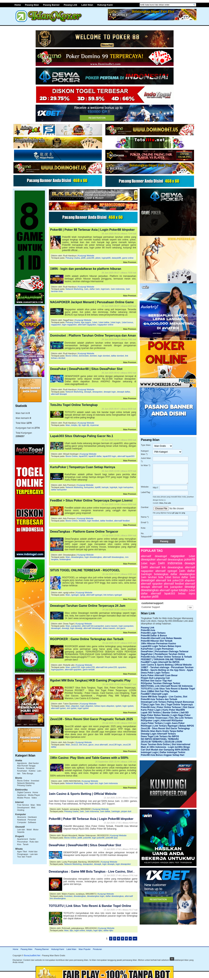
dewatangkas (77, 557)
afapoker (75, 706)
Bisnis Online (23, 780)
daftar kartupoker (59, 489)
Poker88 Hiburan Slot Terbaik (157, 641)
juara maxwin (111, 626)
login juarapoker (126, 626)
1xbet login (115, 322)
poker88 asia (111, 838)
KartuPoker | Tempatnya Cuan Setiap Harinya (82, 467)
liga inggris (86, 322)
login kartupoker (125, 487)
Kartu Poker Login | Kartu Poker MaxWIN (163, 710)
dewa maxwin (109, 628)
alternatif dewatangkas (113, 557)
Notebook (21, 820)
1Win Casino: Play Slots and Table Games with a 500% (89, 757)
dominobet (83, 356)
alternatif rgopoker (73, 669)
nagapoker (56, 324)
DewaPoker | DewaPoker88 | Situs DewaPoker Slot (86, 368)
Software (32, 822)
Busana (20, 768)
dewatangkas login (95, 896)
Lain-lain (21, 829)
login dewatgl (76, 628)
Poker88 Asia (148, 630)
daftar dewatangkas (115, 896)
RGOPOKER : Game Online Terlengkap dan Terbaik (87, 639)
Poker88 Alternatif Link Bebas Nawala (161, 638)
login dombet (104, 356)
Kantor (33, 839)
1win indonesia (117, 289)
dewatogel (56, 628)
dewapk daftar (123, 392)
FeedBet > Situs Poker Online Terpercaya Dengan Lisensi (91, 500)
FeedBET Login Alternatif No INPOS (160, 662)
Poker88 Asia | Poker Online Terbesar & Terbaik (166, 656)
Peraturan (97, 949)
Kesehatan (22, 771)
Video (34, 798)
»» (135, 938)
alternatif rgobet (58, 708)
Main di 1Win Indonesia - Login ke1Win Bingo (165, 747)
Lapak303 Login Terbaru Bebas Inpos (161, 646)
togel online (79, 930)
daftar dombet (117, 356)
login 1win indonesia (108, 783)
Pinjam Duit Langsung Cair (155, 678)
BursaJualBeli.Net (32, 955)
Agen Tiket (22, 851)
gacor (90, 744)
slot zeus (83, 744)
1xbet (94, 322)
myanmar (94, 425)
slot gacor (120, 628)
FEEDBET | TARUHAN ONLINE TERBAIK (163, 659)
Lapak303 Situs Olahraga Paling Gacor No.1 (81, 436)
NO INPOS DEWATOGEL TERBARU (160, 739)
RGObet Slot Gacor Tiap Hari (156, 680)
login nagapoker (69, 324)
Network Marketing (26, 783)
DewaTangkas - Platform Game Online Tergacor (84, 531)
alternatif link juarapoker (93, 626)
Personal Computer (26, 821)
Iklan (33, 805)
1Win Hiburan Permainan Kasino (158, 643)
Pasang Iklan (32, 5)
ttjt (79, 425)
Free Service (23, 805)
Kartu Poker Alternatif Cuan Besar (159, 675)
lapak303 (83, 456)
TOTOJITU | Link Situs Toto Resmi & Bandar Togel (168, 688)
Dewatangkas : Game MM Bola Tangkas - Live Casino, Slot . (91, 871)
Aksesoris (21, 817)
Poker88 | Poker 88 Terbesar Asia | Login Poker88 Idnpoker (92, 229)
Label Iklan (87, 5)
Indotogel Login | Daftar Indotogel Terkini (163, 752)
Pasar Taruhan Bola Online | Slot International (165, 744)
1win (86, 289)
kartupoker (89, 487)
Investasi (35, 780)
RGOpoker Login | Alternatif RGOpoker (162, 720)
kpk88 (97, 487)
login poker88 (98, 838)
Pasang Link (70, 5)
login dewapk (108, 864)
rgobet (118, 706)
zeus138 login (115, 744)
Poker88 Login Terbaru (153, 633)
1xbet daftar (103, 322)
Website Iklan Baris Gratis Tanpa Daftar (162, 731)
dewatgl (65, 628)
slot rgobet (71, 708)
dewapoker (97, 392)
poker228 (75, 667)
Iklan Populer (85, 949)
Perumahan (22, 842)
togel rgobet (83, 708)
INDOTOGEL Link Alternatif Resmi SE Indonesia (167, 686)
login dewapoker (123, 864)
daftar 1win (95, 289)
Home (15, 949)
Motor (35, 829)
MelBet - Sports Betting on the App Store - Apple (167, 670)
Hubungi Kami (105, 5)
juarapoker (76, 626)
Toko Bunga (27, 773)
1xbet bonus (127, 322)
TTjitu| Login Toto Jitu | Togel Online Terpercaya (167, 704)
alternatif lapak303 (125, 456)
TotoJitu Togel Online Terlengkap (74, 405)
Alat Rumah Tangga (26, 766)
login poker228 (88, 667)
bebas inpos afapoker (104, 706)
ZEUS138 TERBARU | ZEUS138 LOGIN (161, 741)
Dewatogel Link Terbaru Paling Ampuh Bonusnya (167, 702)
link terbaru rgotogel (112, 595)
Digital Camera (24, 792)
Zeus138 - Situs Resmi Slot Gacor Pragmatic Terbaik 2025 (91, 719)
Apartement (22, 839)
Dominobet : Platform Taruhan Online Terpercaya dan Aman (93, 335)
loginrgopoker (57, 669)
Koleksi (32, 771)
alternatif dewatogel (92, 628)
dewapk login (110, 392)
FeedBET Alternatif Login (154, 694)
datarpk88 (116, 258)
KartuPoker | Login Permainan (157, 649)
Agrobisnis (22, 763)
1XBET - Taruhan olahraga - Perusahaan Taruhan (167, 667)
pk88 (83, 258)
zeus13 (74, 744)
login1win (105, 289)
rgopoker (122, 667)
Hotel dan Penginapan (27, 852)
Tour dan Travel (24, 857)
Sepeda (20, 832)
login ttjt (85, 425)
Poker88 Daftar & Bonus (154, 635)
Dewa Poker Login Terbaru (155, 672)
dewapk (87, 392)
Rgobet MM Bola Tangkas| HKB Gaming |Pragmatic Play (90, 680)
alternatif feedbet (122, 521)
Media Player (34, 795)
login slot (94, 783)
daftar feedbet (106, 521)
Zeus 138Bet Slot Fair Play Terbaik (159, 691)
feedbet (82, 521)
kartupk (105, 487)
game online (128, 258)
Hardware (32, 817)
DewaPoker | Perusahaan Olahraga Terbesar (165, 651)
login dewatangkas (93, 557)
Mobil (29, 829)
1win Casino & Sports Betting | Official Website (83, 793)
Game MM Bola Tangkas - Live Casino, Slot (164, 696)
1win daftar (105, 811)
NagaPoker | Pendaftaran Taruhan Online (163, 654)
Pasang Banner (51, 5)
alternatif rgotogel (94, 595)
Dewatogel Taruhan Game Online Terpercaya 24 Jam (87, 605)
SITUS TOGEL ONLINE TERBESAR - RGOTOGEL (85, 570)
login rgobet (127, 706)
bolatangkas (65, 559)
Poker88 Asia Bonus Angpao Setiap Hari (162, 755)
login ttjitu (97, 930)
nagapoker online (105, 324)
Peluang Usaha (24, 785)
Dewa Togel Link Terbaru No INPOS (160, 736)
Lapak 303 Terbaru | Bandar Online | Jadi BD (165, 712)
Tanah (25, 844)
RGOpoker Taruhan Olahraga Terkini (160, 683)
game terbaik (89, 669)
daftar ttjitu (108, 930)
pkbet (97, 258)
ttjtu (71, 930)
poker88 (90, 258)
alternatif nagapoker (87, 324)
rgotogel (75, 595)
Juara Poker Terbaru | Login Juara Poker (163, 723)
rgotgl (82, 595)
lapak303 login (109, 456)
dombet (93, 356)
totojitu (74, 425)
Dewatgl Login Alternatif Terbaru (158, 733)
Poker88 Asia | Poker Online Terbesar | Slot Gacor (168, 707)
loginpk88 (106, 258)
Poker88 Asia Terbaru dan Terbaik (159, 699)
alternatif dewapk (59, 394)
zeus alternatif (101, 744)
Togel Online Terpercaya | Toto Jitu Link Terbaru (167, 718)
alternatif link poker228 (106, 667)
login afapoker (86, 706)
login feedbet (93, 521)
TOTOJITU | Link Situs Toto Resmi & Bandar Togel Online (90, 905)
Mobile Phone (23, 798)
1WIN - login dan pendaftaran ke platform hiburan (85, 268)
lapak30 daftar (95, 456)
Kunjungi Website (86, 255)
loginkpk (113, 487)
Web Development (29, 806)
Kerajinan (30, 768)
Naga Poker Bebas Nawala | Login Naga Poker (166, 715)
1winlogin (115, 811)
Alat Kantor (33, 763)
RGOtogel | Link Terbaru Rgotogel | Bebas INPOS (167, 725)
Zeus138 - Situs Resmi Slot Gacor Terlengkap (165, 728)
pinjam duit (126, 811)
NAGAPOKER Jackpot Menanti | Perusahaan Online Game (92, 302)
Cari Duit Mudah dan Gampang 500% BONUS (165, 749)
